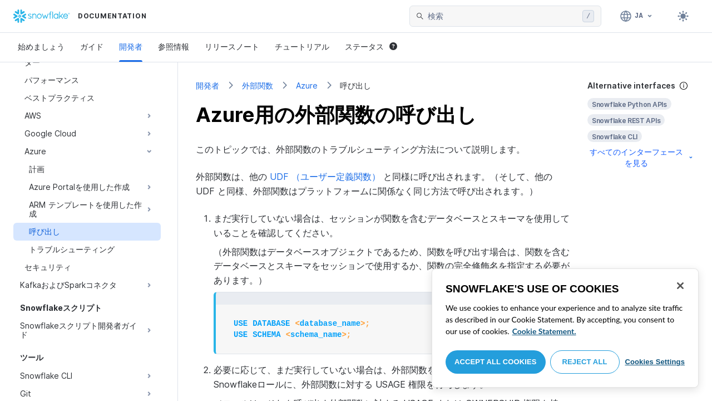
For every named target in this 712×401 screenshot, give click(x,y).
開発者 (130, 46)
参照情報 (173, 46)
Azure (307, 85)
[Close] (680, 285)
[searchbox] (503, 16)
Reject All (584, 362)
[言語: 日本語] (637, 16)
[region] (565, 328)
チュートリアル (302, 46)
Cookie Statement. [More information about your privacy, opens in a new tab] (544, 331)
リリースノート (232, 46)
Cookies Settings (655, 362)
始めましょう (41, 46)
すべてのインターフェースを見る (642, 157)
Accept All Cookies (495, 362)
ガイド (91, 46)
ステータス (371, 46)
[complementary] (640, 124)
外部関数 (257, 85)
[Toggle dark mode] (683, 16)
